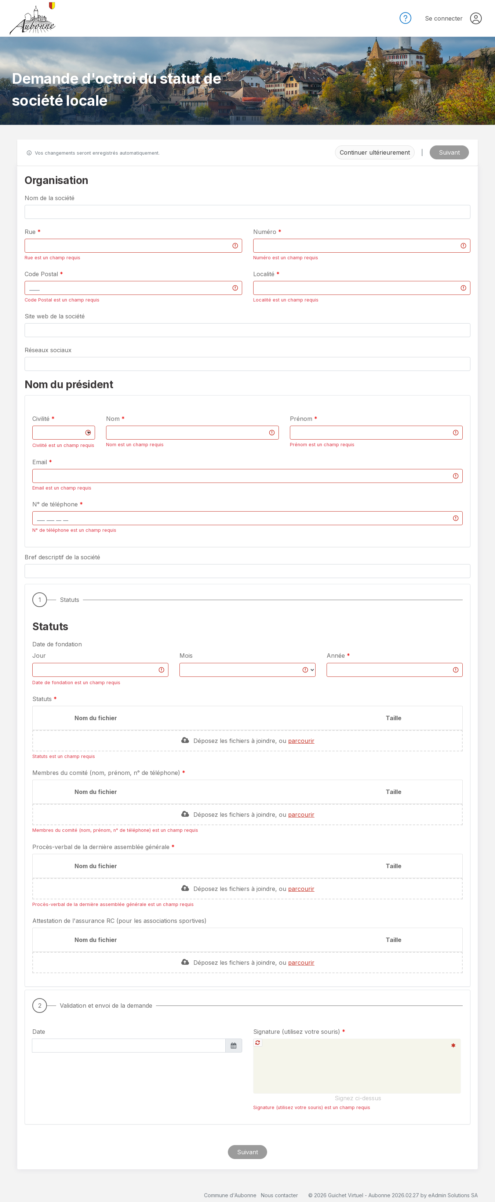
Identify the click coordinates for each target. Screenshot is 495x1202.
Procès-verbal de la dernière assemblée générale (101, 847)
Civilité (41, 418)
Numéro (265, 231)
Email (40, 462)
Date (38, 1031)
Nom (113, 418)
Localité (264, 274)
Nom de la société (49, 198)
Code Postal (42, 274)
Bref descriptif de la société (62, 557)
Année (336, 655)
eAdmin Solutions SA (453, 1195)
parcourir (301, 740)
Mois (186, 655)
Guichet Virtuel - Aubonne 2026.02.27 (373, 1195)
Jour (39, 655)
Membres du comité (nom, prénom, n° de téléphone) (107, 772)
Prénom (302, 418)
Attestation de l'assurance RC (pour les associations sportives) (119, 920)
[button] (247, 400)
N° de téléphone (56, 504)
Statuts (43, 699)
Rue (31, 231)
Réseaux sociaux (48, 350)
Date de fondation (57, 644)
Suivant (449, 152)
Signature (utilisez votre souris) (297, 1031)
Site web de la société (55, 316)
